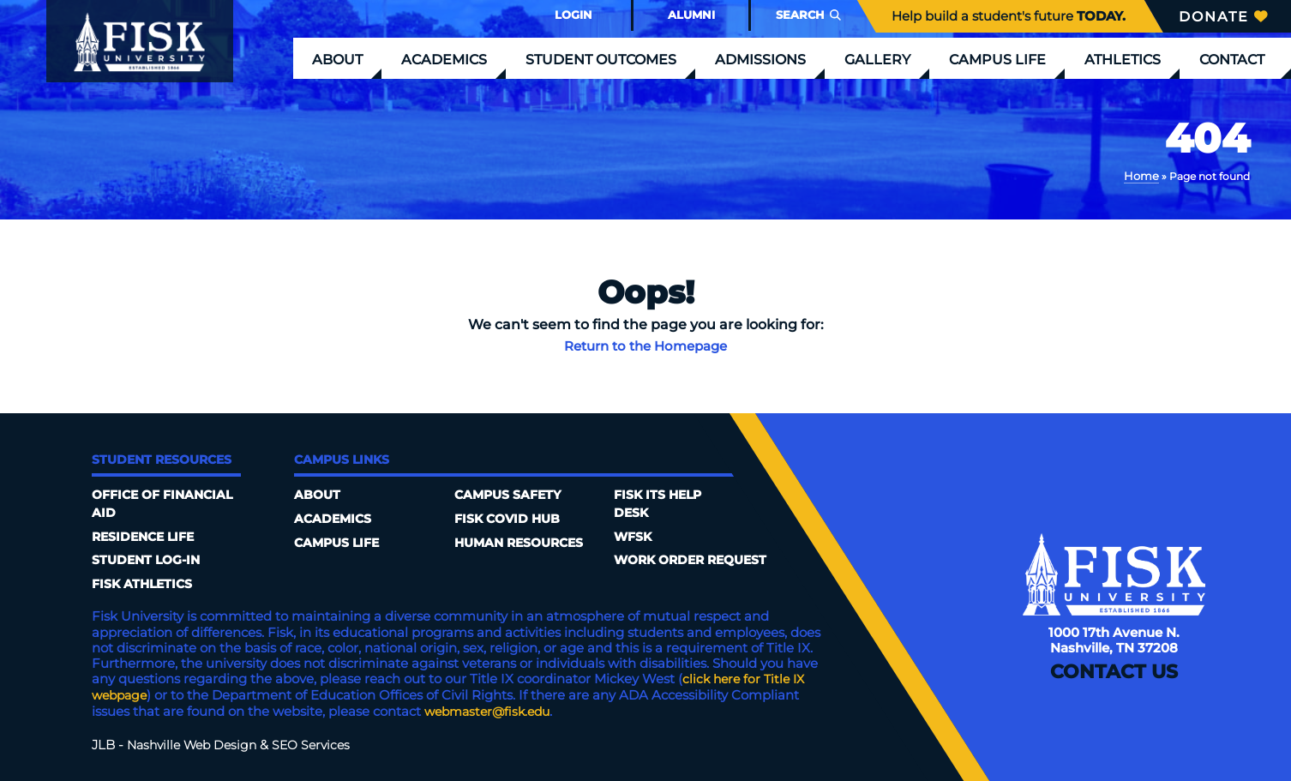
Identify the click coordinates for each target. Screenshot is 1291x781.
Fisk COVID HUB (510, 494)
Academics (444, 59)
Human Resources (524, 518)
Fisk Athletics (145, 584)
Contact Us (1114, 675)
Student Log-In (149, 560)
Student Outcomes (600, 59)
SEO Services (321, 743)
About (337, 59)
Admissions (760, 59)
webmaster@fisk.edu (492, 710)
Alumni (691, 15)
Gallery (877, 59)
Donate (1223, 17)
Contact (1231, 59)
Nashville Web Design (196, 743)
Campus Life (997, 59)
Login (573, 15)
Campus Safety (351, 566)
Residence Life (147, 536)
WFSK (634, 494)
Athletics (1122, 59)
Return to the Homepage (646, 345)
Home (1142, 175)
